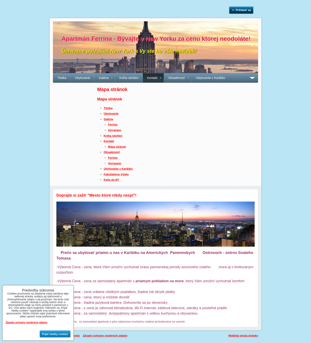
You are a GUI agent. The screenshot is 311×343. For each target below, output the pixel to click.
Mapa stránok (117, 146)
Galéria (103, 78)
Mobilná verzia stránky (243, 335)
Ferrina (112, 124)
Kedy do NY (111, 179)
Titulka (61, 78)
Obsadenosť (176, 78)
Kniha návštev (128, 78)
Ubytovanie (82, 78)
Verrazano (114, 130)
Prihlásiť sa (243, 10)
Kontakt (152, 78)
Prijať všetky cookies (55, 334)
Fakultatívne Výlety (116, 174)
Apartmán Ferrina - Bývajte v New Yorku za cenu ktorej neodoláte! (156, 38)
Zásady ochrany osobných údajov (105, 335)
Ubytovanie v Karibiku (210, 78)
